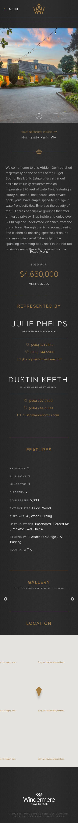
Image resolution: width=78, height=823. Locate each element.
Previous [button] (6, 599)
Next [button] (72, 599)
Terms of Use (55, 816)
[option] (39, 598)
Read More (39, 251)
